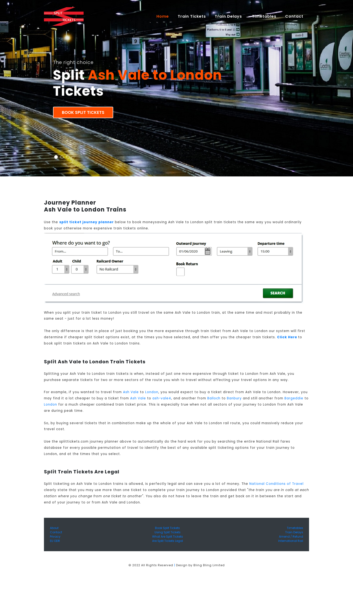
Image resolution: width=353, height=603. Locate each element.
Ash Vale (131, 392)
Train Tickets (192, 16)
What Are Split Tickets (167, 536)
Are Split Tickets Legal (167, 541)
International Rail (290, 541)
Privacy (55, 536)
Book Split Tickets (83, 112)
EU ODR (55, 541)
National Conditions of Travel (276, 483)
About (54, 528)
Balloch (213, 398)
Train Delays (294, 532)
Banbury (234, 398)
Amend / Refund (291, 536)
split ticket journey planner (86, 222)
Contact (56, 532)
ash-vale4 (161, 398)
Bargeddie (293, 398)
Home (164, 16)
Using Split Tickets (168, 532)
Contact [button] (295, 16)
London (151, 392)
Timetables (264, 16)
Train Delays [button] (229, 16)
